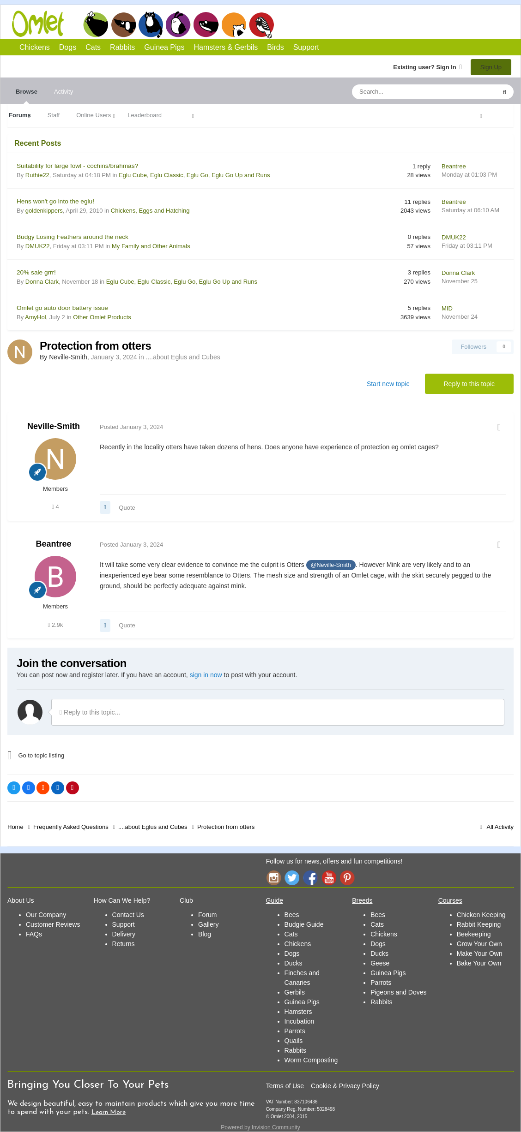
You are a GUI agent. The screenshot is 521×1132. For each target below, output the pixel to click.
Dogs (123, 24)
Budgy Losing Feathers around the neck (72, 236)
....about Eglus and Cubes (183, 357)
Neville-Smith (53, 426)
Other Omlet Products (102, 317)
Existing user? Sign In (427, 67)
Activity (63, 91)
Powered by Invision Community (260, 1127)
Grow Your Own (479, 943)
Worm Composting (311, 1060)
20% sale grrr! (36, 272)
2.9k (55, 624)
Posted (131, 426)
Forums (20, 115)
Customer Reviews (53, 924)
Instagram (273, 877)
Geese (379, 963)
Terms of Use (285, 1086)
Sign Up (491, 67)
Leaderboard (144, 115)
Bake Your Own (479, 963)
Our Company (46, 914)
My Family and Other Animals (151, 246)
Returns (123, 943)
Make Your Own (480, 953)
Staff (54, 115)
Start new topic (388, 383)
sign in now (206, 675)
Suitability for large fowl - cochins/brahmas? (77, 165)
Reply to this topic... (90, 712)
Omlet (42, 24)
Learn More (108, 1112)
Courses (450, 900)
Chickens (95, 24)
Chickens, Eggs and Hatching (150, 210)
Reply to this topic (469, 383)
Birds (261, 25)
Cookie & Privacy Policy (345, 1086)
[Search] (402, 91)
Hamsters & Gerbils (226, 47)
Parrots (295, 1031)
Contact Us (128, 914)
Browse (26, 96)
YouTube (328, 877)
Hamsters (298, 1011)
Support (306, 47)
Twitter (292, 877)
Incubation (300, 1021)
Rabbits (178, 24)
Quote (127, 507)
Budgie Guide (304, 924)
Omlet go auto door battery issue (62, 307)
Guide (274, 900)
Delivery (124, 934)
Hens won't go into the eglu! (55, 201)
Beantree (53, 543)
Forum (207, 914)
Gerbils (295, 992)
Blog (204, 934)
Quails (294, 1040)
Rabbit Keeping (479, 924)
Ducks (294, 963)
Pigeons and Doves (398, 992)
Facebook (310, 877)
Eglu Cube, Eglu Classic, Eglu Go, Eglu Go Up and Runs (194, 175)
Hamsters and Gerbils (234, 24)
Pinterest (347, 877)
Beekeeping (474, 934)
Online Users (93, 115)
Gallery (208, 924)
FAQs (34, 934)
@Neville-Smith (331, 565)
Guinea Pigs (206, 24)
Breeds (362, 900)
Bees (292, 914)
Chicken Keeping (481, 914)
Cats (151, 24)
